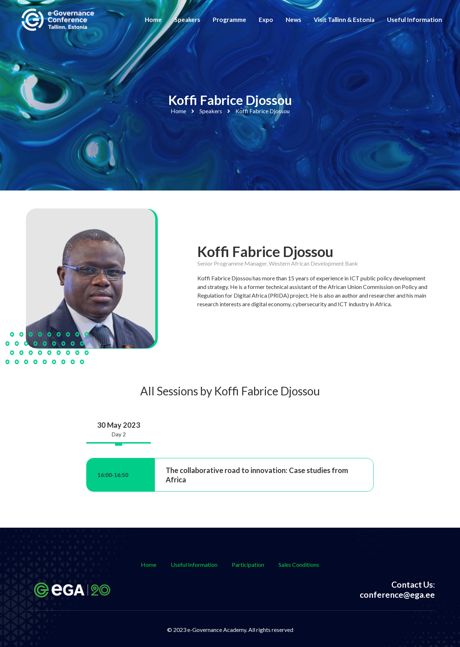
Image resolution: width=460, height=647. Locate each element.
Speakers (187, 19)
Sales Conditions (299, 564)
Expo (266, 19)
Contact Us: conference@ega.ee (397, 589)
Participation (248, 564)
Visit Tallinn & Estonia (344, 19)
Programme (229, 19)
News (293, 19)
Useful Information (414, 19)
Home (153, 19)
